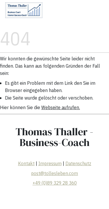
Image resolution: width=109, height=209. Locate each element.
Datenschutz (78, 164)
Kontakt (26, 164)
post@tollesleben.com (54, 173)
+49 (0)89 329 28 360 (55, 183)
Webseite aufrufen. (60, 107)
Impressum (50, 164)
